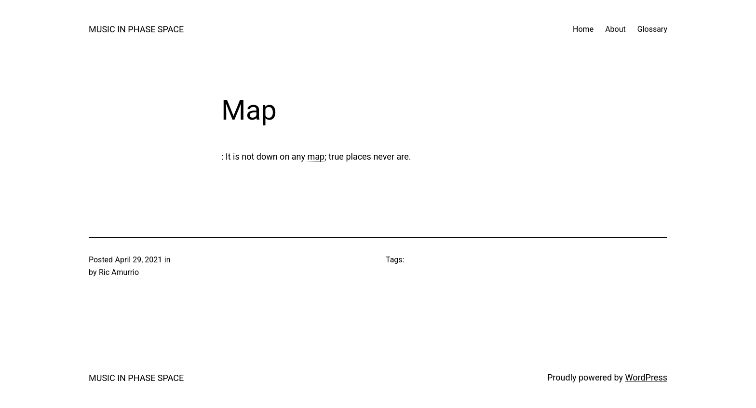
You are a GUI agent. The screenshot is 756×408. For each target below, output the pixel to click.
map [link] (316, 156)
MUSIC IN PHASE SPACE (136, 29)
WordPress (646, 377)
